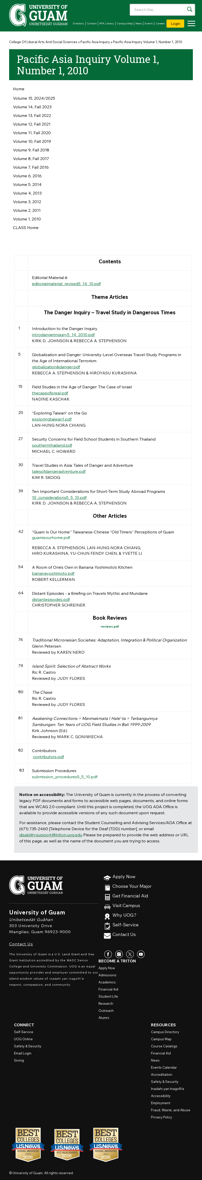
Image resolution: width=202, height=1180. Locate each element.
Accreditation (161, 1074)
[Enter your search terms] (162, 10)
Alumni (103, 1018)
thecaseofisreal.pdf (50, 392)
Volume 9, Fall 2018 (31, 149)
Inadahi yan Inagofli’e (167, 1089)
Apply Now (124, 876)
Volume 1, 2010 (27, 218)
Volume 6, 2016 (27, 175)
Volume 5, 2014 (27, 184)
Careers (160, 23)
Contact (92, 23)
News (139, 23)
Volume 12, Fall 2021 (31, 124)
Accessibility (161, 1096)
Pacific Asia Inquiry (95, 42)
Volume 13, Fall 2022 (32, 115)
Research (105, 1003)
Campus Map (125, 23)
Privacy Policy (161, 1117)
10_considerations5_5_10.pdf (59, 497)
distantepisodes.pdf (51, 599)
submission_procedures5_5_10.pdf (64, 776)
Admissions (107, 975)
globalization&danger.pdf (56, 366)
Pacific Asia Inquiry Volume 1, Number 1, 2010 (147, 42)
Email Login (22, 1053)
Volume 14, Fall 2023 (32, 106)
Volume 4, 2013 (27, 193)
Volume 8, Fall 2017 (31, 158)
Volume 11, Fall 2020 (32, 132)
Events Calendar (164, 1067)
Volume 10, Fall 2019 (32, 141)
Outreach (106, 1011)
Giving (19, 1060)
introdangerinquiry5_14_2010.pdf (63, 334)
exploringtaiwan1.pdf (52, 419)
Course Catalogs (164, 1046)
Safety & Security (27, 1046)
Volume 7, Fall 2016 (31, 167)
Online (23, 1039)
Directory (78, 23)
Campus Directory (165, 1032)
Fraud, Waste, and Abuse (170, 1110)
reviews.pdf (110, 626)
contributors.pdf (48, 756)
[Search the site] (189, 9)
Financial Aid (108, 989)
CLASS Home (26, 227)
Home (18, 88)
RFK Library (106, 23)
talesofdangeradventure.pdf (59, 471)
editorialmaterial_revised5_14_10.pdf (66, 283)
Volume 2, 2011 (27, 210)
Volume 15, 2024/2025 (34, 98)
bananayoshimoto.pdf (53, 573)
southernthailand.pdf (52, 445)
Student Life (108, 996)
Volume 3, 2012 (27, 201)
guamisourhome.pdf (51, 537)
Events (149, 23)
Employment (160, 1103)
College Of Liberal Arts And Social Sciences (43, 42)
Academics (107, 982)
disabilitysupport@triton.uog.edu (50, 834)
